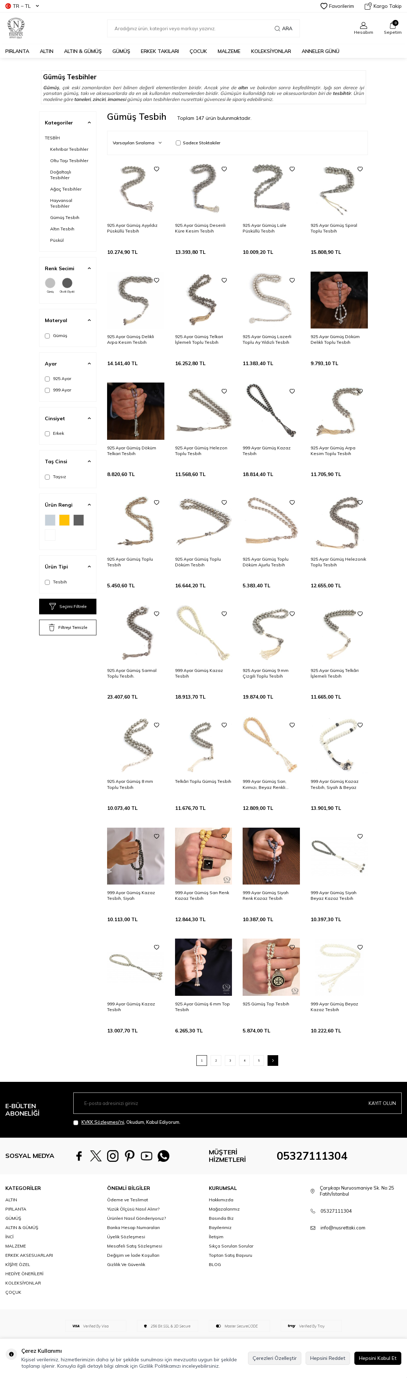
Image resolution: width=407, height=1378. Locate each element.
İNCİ (9, 1236)
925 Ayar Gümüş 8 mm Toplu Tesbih (130, 784)
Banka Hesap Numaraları (133, 1227)
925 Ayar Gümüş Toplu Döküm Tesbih (198, 561)
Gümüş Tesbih (64, 217)
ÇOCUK (198, 51)
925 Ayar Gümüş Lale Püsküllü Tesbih (264, 228)
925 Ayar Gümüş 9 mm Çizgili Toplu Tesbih (266, 673)
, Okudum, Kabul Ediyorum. (126, 1122)
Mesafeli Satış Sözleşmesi (134, 1246)
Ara (283, 28)
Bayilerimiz (220, 1227)
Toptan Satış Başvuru (230, 1255)
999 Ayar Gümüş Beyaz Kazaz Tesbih (334, 1006)
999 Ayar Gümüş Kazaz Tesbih (267, 450)
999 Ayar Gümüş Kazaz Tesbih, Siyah (131, 895)
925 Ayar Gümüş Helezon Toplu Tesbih (201, 450)
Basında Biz (221, 1218)
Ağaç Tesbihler (65, 189)
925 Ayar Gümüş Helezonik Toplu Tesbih (338, 561)
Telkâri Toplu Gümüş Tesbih (203, 781)
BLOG (215, 1264)
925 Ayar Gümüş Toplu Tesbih (130, 561)
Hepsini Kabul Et (378, 1358)
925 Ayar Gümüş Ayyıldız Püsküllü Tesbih (132, 228)
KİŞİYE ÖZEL (17, 1264)
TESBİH (52, 137)
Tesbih (56, 582)
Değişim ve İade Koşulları (133, 1255)
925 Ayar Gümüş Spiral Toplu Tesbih (334, 228)
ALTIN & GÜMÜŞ (83, 51)
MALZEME (229, 51)
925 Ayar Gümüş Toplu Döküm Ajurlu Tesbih (266, 561)
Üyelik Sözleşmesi (126, 1236)
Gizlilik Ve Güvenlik (126, 1264)
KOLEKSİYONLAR (271, 51)
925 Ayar (58, 378)
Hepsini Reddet (327, 1358)
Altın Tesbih (62, 228)
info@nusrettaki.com (343, 1227)
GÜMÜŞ (121, 51)
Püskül (57, 240)
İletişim (216, 1236)
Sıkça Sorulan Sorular (231, 1246)
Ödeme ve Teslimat (127, 1199)
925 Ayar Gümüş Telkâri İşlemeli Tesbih (335, 673)
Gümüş (50, 285)
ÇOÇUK (13, 1292)
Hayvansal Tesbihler (61, 203)
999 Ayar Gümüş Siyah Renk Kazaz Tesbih (266, 895)
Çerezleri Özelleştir (275, 1358)
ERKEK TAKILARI (160, 51)
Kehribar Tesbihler (69, 149)
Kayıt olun (382, 1103)
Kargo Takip (383, 6)
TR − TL (22, 6)
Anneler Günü (320, 51)
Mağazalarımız (224, 1209)
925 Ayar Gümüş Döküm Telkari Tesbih (131, 450)
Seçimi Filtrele (67, 606)
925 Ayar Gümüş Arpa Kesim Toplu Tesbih (333, 450)
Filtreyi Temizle (68, 627)
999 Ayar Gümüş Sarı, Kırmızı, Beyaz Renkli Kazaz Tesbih (264, 784)
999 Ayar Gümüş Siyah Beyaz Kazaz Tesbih (333, 895)
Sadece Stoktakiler (198, 142)
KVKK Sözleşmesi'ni (102, 1122)
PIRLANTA (17, 51)
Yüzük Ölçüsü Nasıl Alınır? (133, 1209)
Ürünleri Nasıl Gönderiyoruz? (136, 1218)
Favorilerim (337, 6)
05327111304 (312, 1156)
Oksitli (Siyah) (67, 285)
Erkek (54, 433)
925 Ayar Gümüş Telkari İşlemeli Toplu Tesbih (199, 339)
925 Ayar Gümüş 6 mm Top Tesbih (202, 1006)
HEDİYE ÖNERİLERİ (24, 1273)
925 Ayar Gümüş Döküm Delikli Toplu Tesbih (335, 339)
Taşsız (55, 477)
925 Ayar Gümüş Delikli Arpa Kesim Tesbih (130, 339)
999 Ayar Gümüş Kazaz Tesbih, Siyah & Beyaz (335, 784)
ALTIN (46, 51)
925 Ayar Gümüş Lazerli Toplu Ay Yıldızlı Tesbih (267, 339)
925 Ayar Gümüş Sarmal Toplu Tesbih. (132, 673)
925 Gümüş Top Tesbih (266, 1003)
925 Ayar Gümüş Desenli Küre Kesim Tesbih (200, 228)
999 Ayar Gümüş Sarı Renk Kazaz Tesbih (202, 895)
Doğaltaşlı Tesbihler (60, 174)
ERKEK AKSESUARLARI (29, 1255)
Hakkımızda (221, 1199)
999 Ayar (58, 390)
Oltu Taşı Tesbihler (69, 160)
